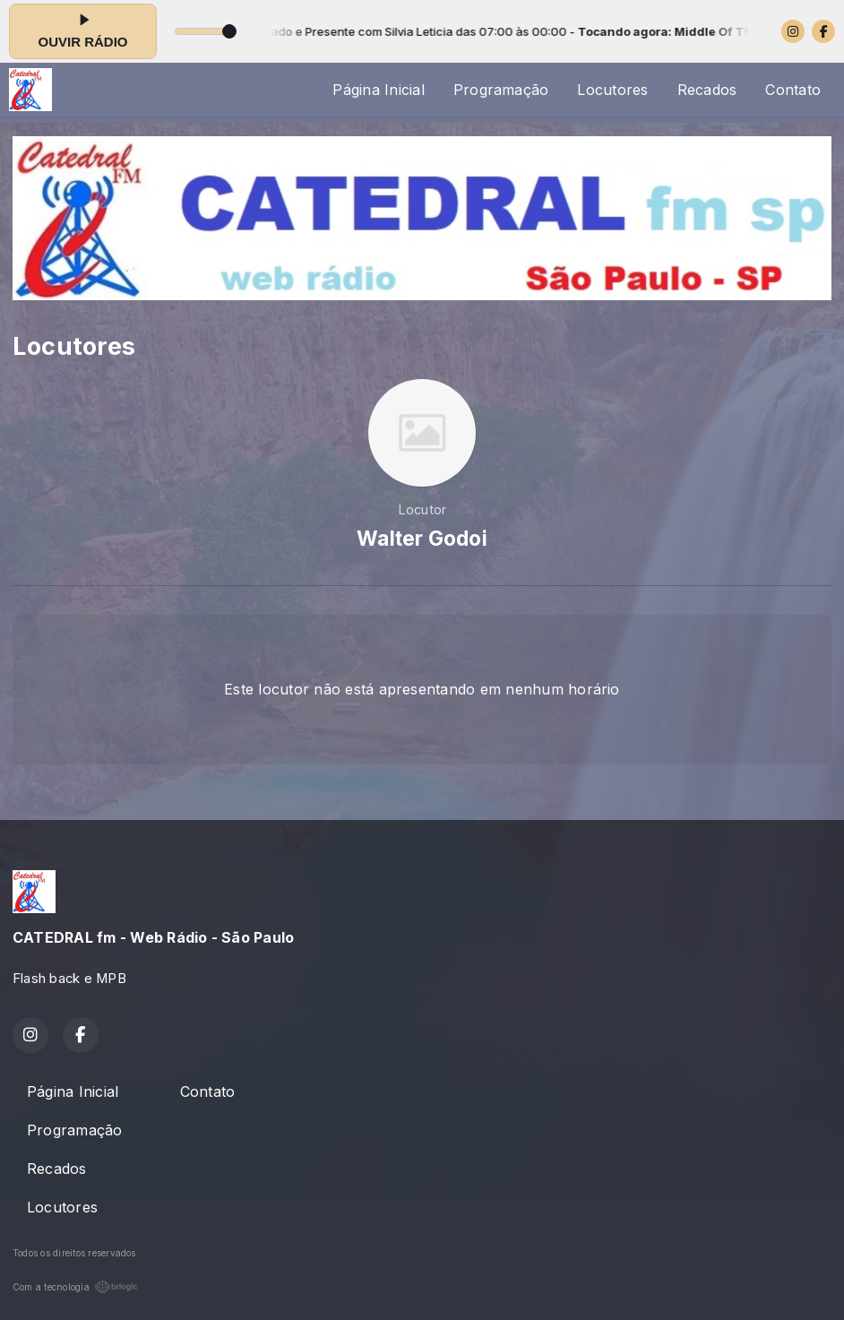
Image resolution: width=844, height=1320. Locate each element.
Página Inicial (378, 90)
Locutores (612, 90)
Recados (707, 90)
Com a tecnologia (75, 1287)
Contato (793, 90)
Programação (501, 90)
